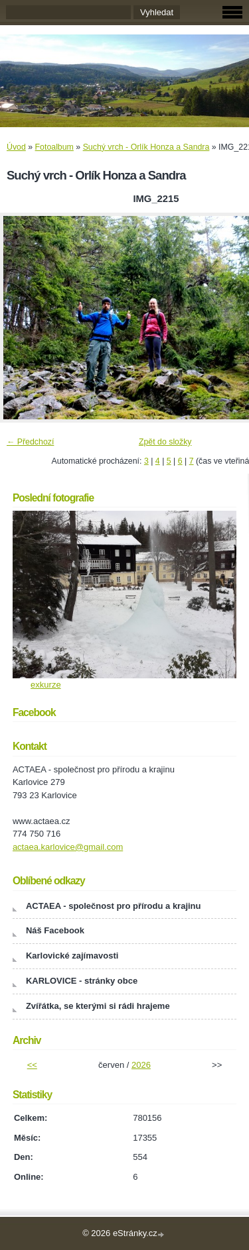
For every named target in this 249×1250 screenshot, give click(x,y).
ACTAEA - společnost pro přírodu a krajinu (113, 906)
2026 (141, 1065)
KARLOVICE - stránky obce (81, 981)
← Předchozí (30, 441)
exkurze (46, 685)
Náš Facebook (55, 930)
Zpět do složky (165, 441)
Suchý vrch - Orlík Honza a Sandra (146, 147)
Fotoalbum (54, 147)
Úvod (16, 147)
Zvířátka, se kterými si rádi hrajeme (98, 1006)
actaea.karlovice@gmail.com (68, 847)
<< (32, 1065)
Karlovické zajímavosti (72, 956)
